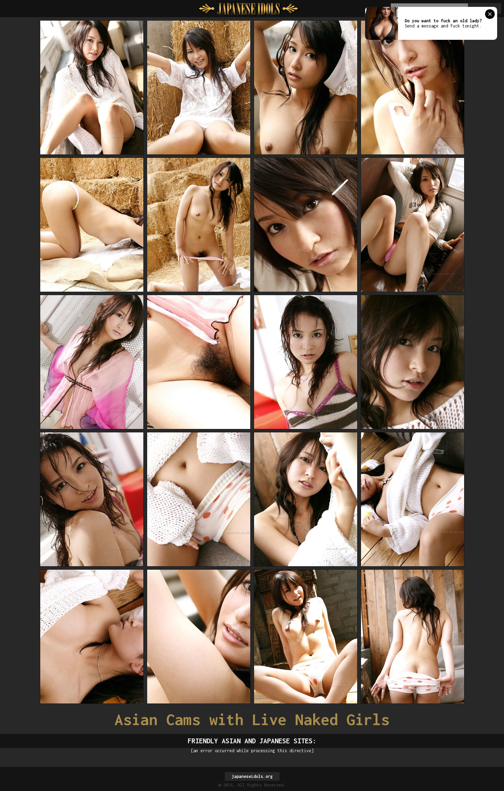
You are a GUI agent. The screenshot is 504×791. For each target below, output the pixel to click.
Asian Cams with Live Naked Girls (252, 719)
